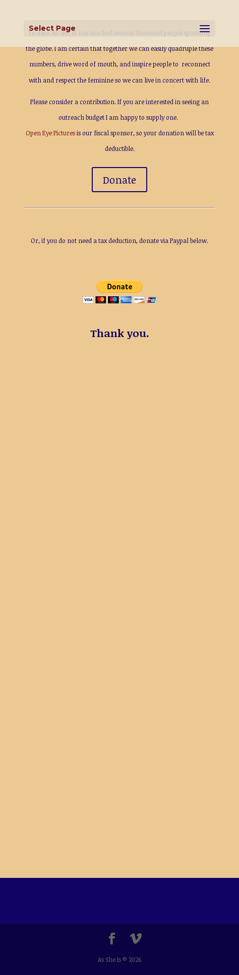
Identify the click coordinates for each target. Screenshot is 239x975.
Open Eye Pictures (50, 133)
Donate (119, 180)
